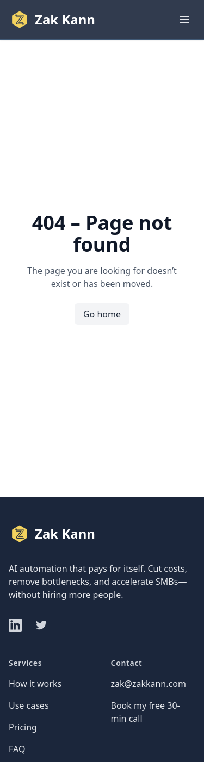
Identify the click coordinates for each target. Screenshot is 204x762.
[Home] (52, 19)
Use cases (29, 705)
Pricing (23, 727)
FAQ (17, 749)
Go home (102, 314)
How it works (35, 684)
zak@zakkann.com (148, 684)
